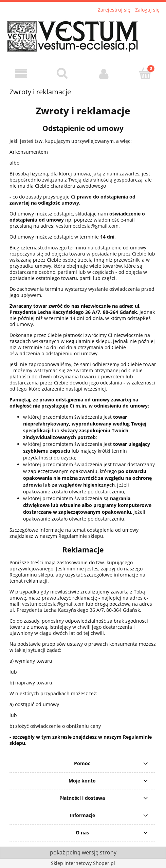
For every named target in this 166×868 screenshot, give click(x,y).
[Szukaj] (62, 73)
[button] (20, 73)
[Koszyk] (145, 73)
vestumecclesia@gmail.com (87, 226)
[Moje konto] (104, 73)
